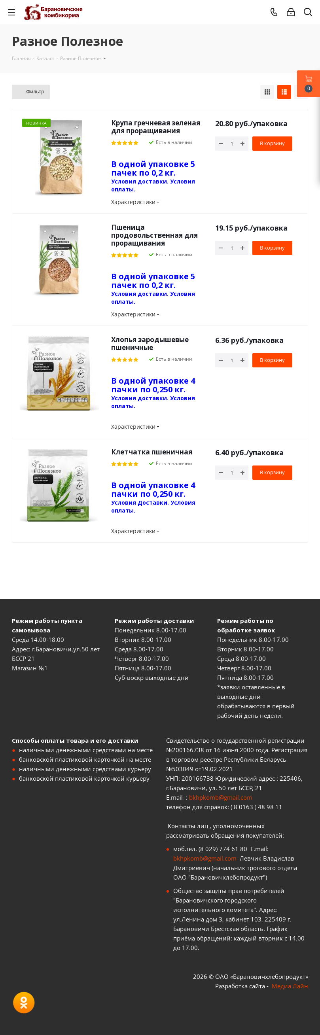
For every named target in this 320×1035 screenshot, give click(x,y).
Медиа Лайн (290, 986)
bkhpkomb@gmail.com (220, 797)
